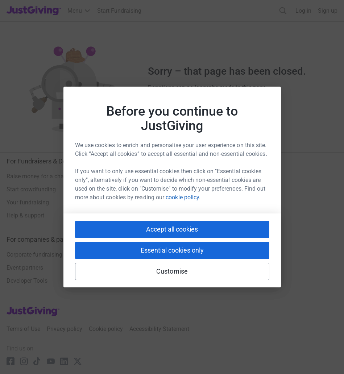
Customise (172, 271)
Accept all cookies (172, 229)
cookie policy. (183, 197)
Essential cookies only (172, 250)
